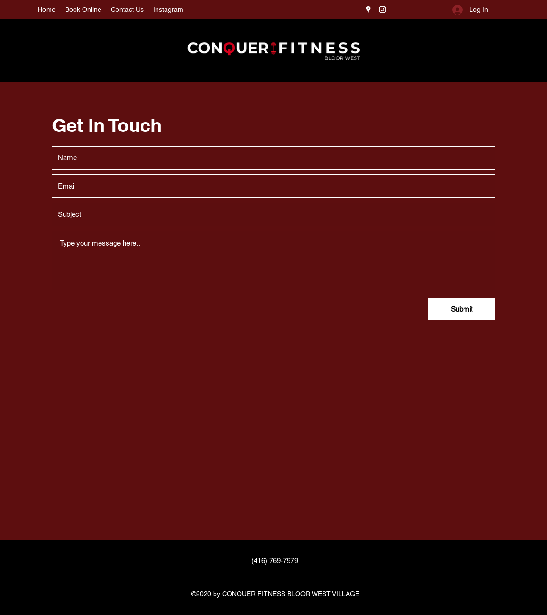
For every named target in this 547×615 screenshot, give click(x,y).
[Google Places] (368, 9)
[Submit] (461, 309)
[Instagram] (382, 9)
